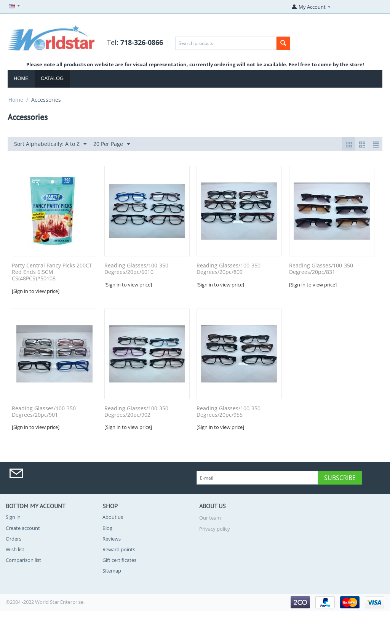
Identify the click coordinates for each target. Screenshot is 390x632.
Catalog (52, 78)
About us (112, 517)
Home (21, 78)
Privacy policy (214, 528)
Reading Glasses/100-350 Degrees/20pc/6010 (136, 268)
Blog (107, 528)
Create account (23, 528)
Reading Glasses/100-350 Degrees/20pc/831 (321, 268)
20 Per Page (111, 144)
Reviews (111, 538)
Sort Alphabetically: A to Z (50, 144)
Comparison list (23, 560)
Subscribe (340, 478)
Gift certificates (119, 560)
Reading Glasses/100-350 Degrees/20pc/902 (136, 411)
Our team (210, 517)
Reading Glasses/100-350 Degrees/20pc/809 (229, 268)
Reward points (118, 549)
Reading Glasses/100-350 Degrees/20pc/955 (229, 411)
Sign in (13, 517)
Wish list (15, 549)
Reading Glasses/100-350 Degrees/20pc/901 (44, 411)
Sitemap (111, 570)
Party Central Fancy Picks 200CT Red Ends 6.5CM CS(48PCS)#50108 (52, 272)
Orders (13, 538)
